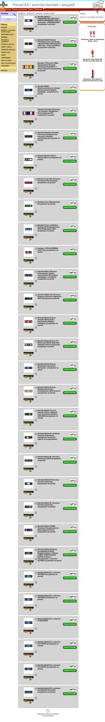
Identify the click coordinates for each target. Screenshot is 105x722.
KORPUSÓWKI (5, 58)
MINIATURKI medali (7, 34)
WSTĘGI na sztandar (7, 44)
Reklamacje (38, 9)
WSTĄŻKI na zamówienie (5, 40)
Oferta (2, 9)
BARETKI (4, 27)
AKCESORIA (5, 66)
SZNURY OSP (5, 52)
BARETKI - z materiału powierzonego (8, 31)
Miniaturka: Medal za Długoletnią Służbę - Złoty (92, 40)
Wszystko (4, 70)
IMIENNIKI (4, 37)
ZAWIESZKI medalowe (8, 49)
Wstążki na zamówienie (20, 9)
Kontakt (8, 9)
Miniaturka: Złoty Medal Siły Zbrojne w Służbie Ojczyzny (92, 60)
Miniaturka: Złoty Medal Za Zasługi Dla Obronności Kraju (92, 80)
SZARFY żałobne (6, 47)
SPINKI (3, 55)
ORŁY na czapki (6, 60)
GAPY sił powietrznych (8, 63)
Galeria (31, 9)
